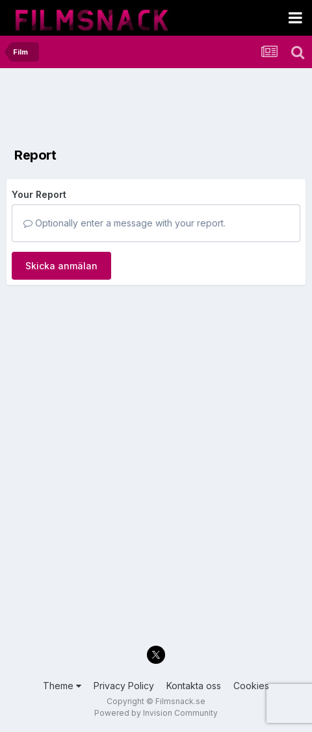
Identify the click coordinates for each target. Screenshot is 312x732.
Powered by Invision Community (156, 713)
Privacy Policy (124, 685)
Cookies (251, 685)
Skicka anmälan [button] (61, 265)
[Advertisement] (110, 107)
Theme (62, 685)
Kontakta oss (193, 685)
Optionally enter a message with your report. (124, 222)
